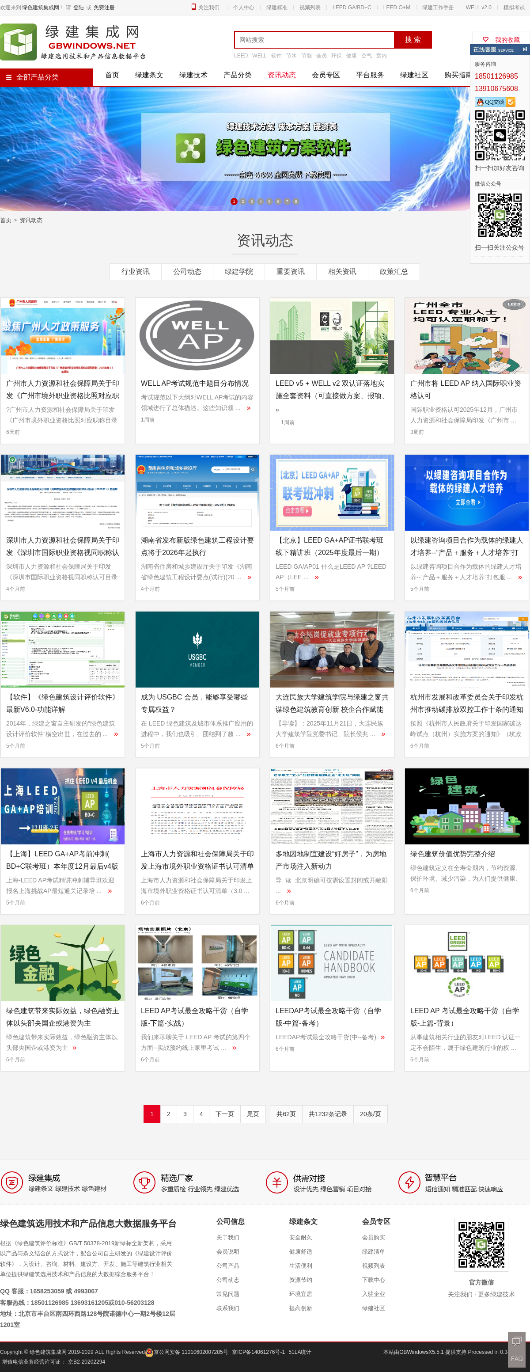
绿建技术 (193, 75)
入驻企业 (373, 1294)
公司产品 (227, 1265)
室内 (381, 56)
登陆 (78, 7)
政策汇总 (394, 271)
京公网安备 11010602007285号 (186, 1352)
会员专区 (326, 75)
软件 (276, 56)
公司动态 (187, 271)
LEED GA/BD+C (352, 7)
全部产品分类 (32, 77)
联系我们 (227, 1308)
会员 (321, 56)
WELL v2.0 (479, 7)
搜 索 (413, 39)
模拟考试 (514, 7)
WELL (259, 56)
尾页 (253, 1113)
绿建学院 (239, 271)
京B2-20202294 (86, 1362)
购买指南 (458, 75)
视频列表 (310, 7)
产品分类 (237, 75)
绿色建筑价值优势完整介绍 (452, 854)
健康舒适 (300, 1251)
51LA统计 (299, 1352)
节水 (291, 56)
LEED (241, 56)
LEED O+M (396, 7)
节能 (306, 56)
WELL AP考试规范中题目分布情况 (195, 383)
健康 (351, 56)
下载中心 (373, 1280)
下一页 (225, 1113)
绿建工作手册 (438, 7)
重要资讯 (290, 271)
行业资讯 (135, 271)
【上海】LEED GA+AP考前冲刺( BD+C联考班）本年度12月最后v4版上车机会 (62, 866)
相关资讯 (342, 271)
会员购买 (373, 1237)
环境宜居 (300, 1294)
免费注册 (104, 7)
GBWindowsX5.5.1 (422, 1352)
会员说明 (227, 1251)
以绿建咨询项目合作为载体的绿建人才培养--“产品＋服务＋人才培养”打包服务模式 (466, 552)
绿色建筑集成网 (40, 7)
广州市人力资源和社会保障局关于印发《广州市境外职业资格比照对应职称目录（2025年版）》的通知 (62, 396)
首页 (112, 75)
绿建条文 (149, 75)
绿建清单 (373, 1251)
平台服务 (370, 75)
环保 (336, 56)
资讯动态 (282, 75)
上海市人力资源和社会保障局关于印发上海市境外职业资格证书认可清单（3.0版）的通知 (197, 866)
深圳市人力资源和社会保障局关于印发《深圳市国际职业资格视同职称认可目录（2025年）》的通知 (62, 552)
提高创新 (300, 1308)
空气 (366, 56)
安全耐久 (300, 1237)
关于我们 (227, 1237)
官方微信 (481, 1282)
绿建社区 (414, 75)
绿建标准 (277, 7)
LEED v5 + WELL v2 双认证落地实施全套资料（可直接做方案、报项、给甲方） (332, 396)
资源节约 (300, 1280)
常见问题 (227, 1294)
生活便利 (300, 1265)
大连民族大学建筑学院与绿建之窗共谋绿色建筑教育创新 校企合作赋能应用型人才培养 (332, 709)
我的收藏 (501, 39)
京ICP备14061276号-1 (258, 1352)
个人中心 (243, 7)
